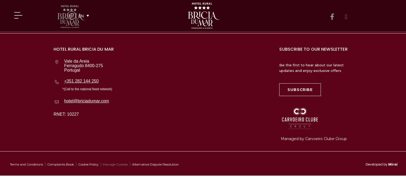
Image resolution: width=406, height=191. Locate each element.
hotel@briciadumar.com (86, 101)
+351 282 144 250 (81, 81)
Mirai (393, 164)
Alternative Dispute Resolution (155, 164)
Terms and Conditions (26, 164)
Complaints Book (60, 164)
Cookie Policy (88, 164)
